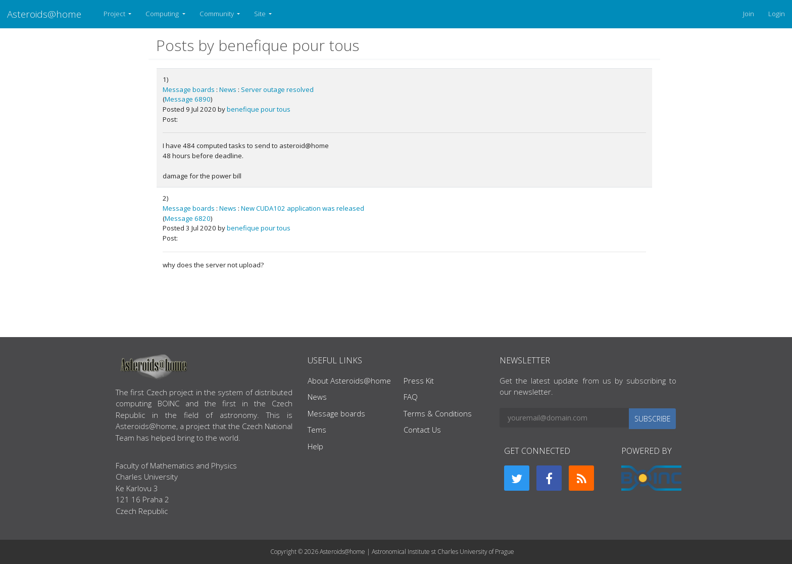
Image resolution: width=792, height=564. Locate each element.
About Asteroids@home (349, 380)
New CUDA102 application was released (302, 208)
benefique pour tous (258, 109)
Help (315, 446)
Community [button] (217, 13)
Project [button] (115, 13)
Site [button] (260, 13)
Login (776, 13)
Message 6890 (188, 99)
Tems (317, 430)
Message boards (189, 89)
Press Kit (419, 380)
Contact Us (422, 430)
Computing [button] (162, 13)
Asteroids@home (44, 14)
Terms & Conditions (438, 413)
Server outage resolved (277, 89)
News (227, 89)
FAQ (411, 397)
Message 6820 (188, 218)
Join (748, 13)
